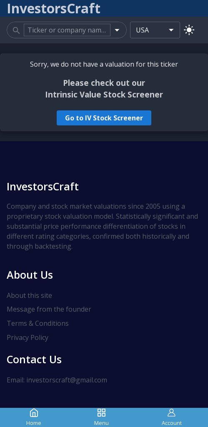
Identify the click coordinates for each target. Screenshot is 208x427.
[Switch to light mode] (189, 30)
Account (172, 417)
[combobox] (67, 30)
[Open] (116, 29)
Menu (101, 417)
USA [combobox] (142, 30)
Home (33, 417)
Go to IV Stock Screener (104, 117)
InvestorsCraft (43, 186)
